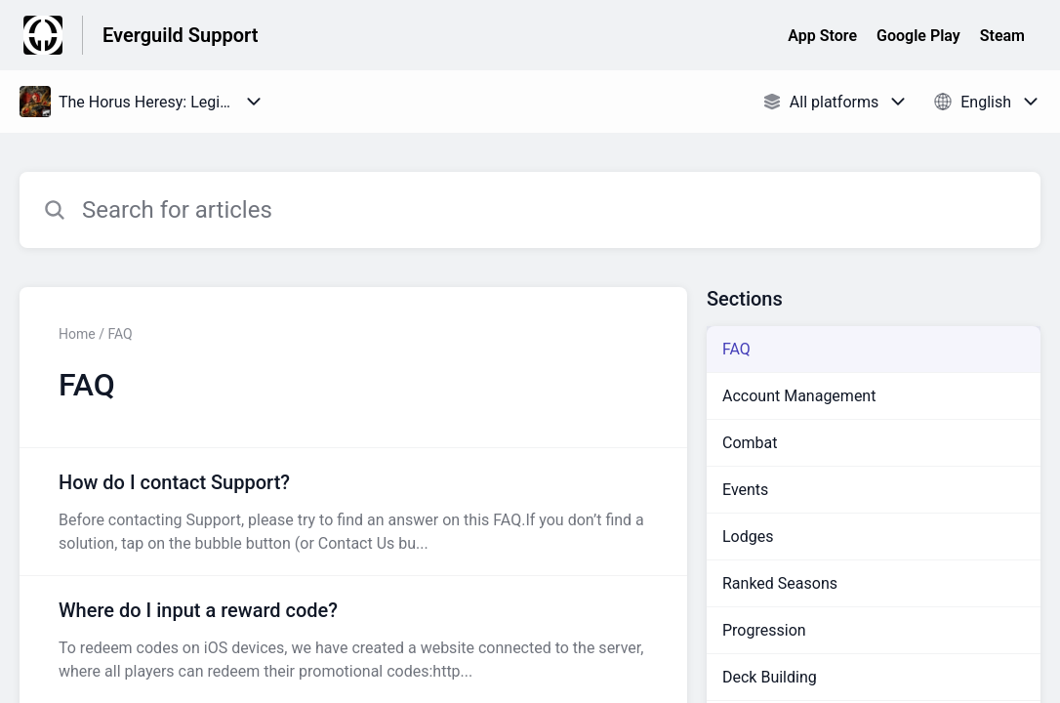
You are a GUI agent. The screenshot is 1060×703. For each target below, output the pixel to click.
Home (77, 334)
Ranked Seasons (779, 583)
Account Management (799, 396)
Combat (750, 443)
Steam (1002, 35)
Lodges (748, 536)
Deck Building (769, 677)
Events (745, 489)
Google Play (918, 35)
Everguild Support (180, 35)
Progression (764, 630)
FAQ (736, 349)
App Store (822, 35)
